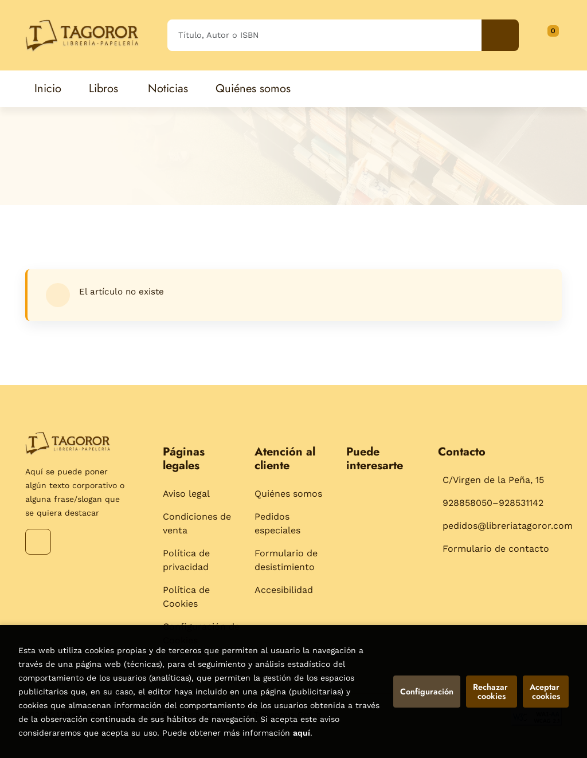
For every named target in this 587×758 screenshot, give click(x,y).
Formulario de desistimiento (286, 560)
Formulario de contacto (496, 548)
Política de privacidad (186, 560)
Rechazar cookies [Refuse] (491, 691)
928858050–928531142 (493, 502)
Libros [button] (103, 88)
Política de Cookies (186, 596)
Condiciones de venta (197, 523)
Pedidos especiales (277, 523)
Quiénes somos (288, 493)
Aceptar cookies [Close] (546, 691)
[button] (549, 35)
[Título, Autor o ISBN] (324, 35)
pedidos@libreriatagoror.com (508, 525)
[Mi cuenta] (559, 35)
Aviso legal (186, 493)
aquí (301, 732)
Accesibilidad (284, 589)
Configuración (426, 691)
